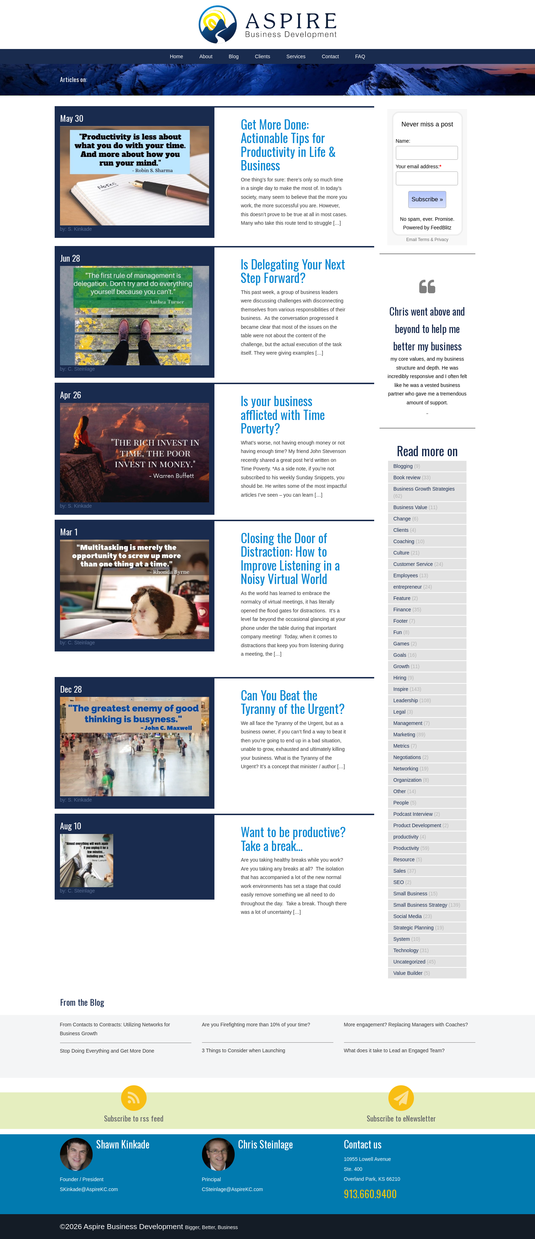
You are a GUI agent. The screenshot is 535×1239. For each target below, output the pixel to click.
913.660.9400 (370, 1193)
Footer (400, 621)
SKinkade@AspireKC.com (89, 1189)
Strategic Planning (413, 927)
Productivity (406, 848)
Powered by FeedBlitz (427, 227)
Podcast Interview (413, 814)
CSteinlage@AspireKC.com (232, 1189)
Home (176, 56)
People (401, 803)
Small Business (410, 893)
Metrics (401, 746)
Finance (402, 609)
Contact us (363, 1144)
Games (401, 643)
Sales (399, 871)
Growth (401, 666)
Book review (406, 477)
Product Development (417, 825)
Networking (405, 768)
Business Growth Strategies (424, 489)
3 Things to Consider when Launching (243, 1050)
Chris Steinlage (265, 1144)
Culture (401, 553)
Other (399, 791)
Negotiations (407, 757)
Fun (397, 632)
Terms (423, 239)
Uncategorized (409, 962)
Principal (211, 1179)
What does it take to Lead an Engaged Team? (394, 1050)
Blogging (403, 466)
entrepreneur (407, 587)
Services (296, 56)
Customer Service (413, 564)
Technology (406, 950)
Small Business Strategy (420, 905)
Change (402, 519)
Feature (401, 598)
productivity (406, 837)
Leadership (405, 700)
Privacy (441, 239)
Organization (407, 780)
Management (407, 723)
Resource (404, 859)
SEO (398, 882)
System (401, 939)
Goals (399, 655)
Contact (330, 56)
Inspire (400, 689)
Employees (405, 575)
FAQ (360, 56)
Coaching (403, 541)
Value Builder (407, 973)
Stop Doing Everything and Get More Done (107, 1051)
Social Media (407, 916)
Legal (399, 712)
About (206, 56)
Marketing (404, 734)
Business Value (410, 507)
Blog (234, 56)
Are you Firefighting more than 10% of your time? (256, 1024)
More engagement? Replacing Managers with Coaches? (406, 1024)
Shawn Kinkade (122, 1144)
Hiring (399, 678)
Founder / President (82, 1179)
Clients (262, 56)
